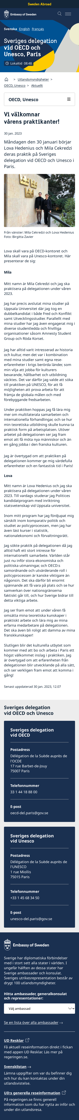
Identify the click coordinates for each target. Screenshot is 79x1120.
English (24, 29)
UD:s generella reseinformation (32, 1093)
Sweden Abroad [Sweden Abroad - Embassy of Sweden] (39, 4)
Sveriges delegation (39, 48)
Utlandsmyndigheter (33, 79)
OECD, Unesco (14, 85)
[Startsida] (8, 79)
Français (38, 29)
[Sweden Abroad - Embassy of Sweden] (24, 14)
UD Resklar (14, 1040)
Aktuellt (37, 85)
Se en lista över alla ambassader (31, 1022)
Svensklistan (15, 1066)
